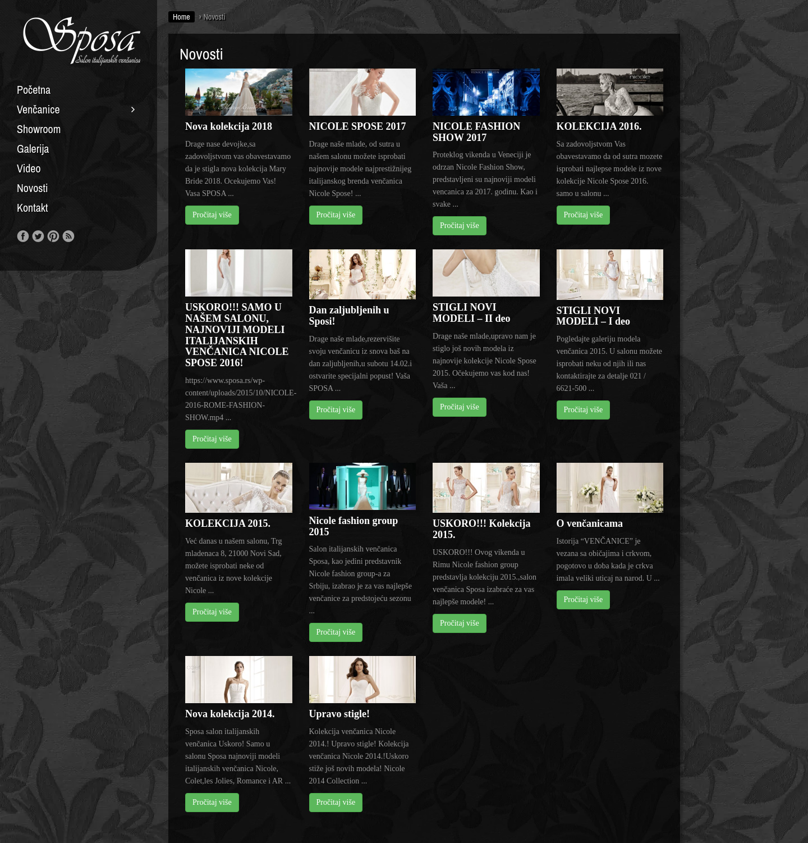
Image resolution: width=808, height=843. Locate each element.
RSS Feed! (68, 236)
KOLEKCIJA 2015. (227, 523)
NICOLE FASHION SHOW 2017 (476, 132)
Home (181, 17)
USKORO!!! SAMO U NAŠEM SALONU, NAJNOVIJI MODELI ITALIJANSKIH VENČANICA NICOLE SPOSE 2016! (237, 335)
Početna (33, 89)
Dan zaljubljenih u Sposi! (349, 315)
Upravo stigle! (339, 713)
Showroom (39, 129)
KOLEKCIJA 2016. (599, 126)
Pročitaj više (212, 215)
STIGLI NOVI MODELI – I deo (594, 316)
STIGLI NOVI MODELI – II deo (472, 313)
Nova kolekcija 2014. (230, 713)
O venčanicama (590, 523)
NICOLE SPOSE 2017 (357, 126)
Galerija (33, 148)
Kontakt (32, 207)
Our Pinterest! (53, 236)
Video (29, 168)
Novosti (32, 188)
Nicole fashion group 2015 (353, 526)
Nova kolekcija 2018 (228, 126)
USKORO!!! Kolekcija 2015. (481, 529)
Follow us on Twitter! (38, 236)
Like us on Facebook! (23, 236)
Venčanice (38, 109)
